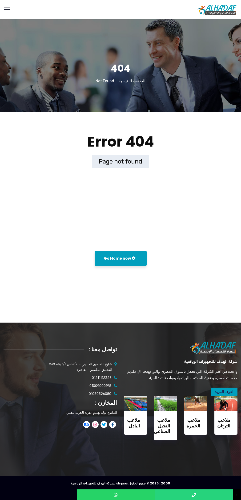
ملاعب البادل (133, 423)
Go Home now (120, 258)
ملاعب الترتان (223, 423)
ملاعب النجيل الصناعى (162, 426)
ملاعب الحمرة (193, 423)
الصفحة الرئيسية (132, 81)
